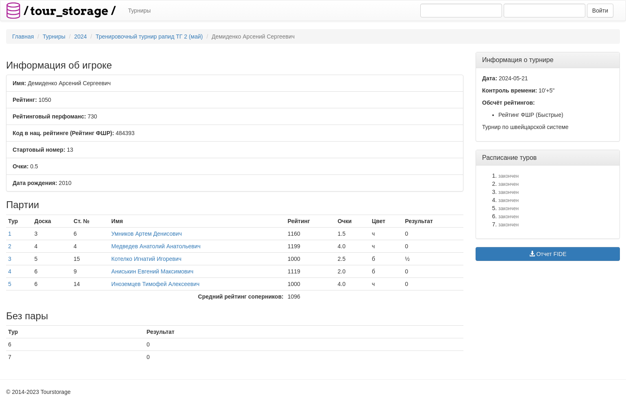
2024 (80, 36)
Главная (23, 36)
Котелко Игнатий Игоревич (146, 259)
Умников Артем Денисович (146, 233)
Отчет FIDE (548, 254)
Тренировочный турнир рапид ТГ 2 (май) (149, 36)
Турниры (139, 10)
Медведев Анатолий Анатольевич (156, 246)
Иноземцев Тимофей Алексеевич (155, 284)
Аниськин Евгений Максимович (152, 271)
